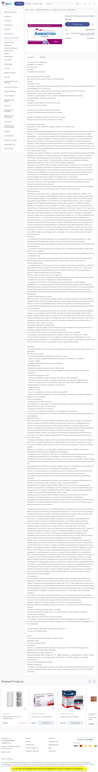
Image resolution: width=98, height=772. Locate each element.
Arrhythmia (7, 45)
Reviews (43, 57)
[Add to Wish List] (92, 24)
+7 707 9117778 (7, 740)
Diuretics (7, 54)
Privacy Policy (29, 744)
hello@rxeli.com (6, 743)
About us (28, 3)
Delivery (28, 738)
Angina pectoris (9, 42)
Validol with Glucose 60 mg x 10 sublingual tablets (12, 717)
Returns (27, 741)
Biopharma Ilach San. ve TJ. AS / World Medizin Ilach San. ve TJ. (82, 34)
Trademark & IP (53, 741)
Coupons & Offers (31, 751)
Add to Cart (78, 24)
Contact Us (52, 751)
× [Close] (85, 769)
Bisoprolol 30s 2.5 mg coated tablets (41, 717)
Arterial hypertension (11, 48)
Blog (41, 3)
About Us (51, 738)
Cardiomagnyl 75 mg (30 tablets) (69, 717)
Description (31, 57)
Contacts (35, 3)
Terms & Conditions (31, 748)
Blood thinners (8, 51)
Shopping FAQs (53, 744)
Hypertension (8, 56)
